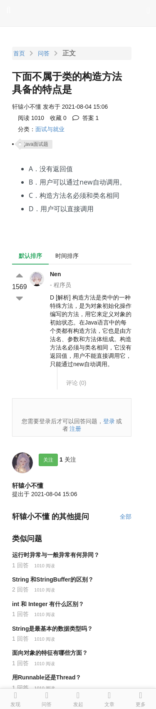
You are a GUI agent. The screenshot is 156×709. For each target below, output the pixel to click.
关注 (48, 460)
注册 (75, 428)
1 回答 (20, 565)
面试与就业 (49, 129)
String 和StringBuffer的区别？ (53, 579)
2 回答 (20, 589)
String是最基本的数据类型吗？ (52, 628)
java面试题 (36, 144)
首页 (19, 53)
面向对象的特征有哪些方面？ (50, 652)
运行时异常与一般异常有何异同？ (55, 555)
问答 (44, 53)
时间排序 (67, 255)
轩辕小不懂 (27, 485)
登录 (109, 421)
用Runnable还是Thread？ (46, 677)
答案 (85, 118)
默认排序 (30, 255)
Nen (55, 274)
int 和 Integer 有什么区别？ (48, 604)
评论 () (76, 382)
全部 (125, 516)
